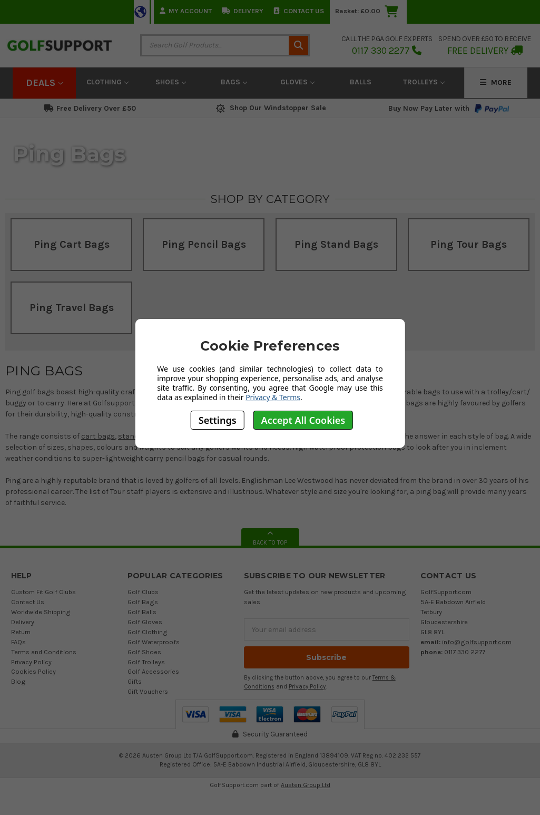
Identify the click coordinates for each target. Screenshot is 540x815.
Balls (360, 81)
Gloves (297, 81)
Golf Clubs (143, 592)
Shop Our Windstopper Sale (270, 107)
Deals (44, 83)
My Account (186, 11)
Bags (234, 81)
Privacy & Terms (273, 397)
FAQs (18, 642)
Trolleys (424, 81)
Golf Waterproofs (153, 642)
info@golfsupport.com (477, 642)
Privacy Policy (31, 662)
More (496, 82)
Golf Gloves (144, 622)
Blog (18, 681)
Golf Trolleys (146, 662)
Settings (218, 420)
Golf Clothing (147, 632)
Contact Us (298, 11)
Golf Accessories (153, 671)
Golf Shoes (144, 652)
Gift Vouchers (147, 691)
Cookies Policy (33, 671)
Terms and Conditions (43, 652)
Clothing (107, 81)
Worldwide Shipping (41, 612)
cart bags (98, 436)
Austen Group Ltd (305, 785)
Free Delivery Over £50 (90, 108)
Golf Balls (141, 612)
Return (21, 632)
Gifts (134, 681)
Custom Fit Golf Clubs (43, 592)
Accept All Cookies (303, 420)
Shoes (170, 81)
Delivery (242, 11)
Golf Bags (142, 602)
